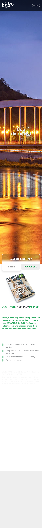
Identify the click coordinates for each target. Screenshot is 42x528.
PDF (30, 259)
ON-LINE (20, 259)
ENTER (11, 267)
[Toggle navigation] (36, 5)
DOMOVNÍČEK (30, 267)
